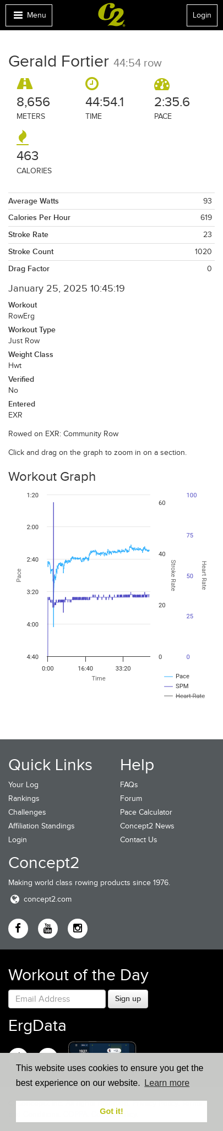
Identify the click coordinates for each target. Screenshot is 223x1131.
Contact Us (138, 840)
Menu (28, 17)
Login (202, 15)
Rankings (24, 798)
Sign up (128, 998)
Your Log (23, 785)
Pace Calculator (146, 812)
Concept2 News (147, 826)
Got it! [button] (111, 1111)
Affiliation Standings (41, 826)
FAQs (129, 785)
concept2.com (40, 899)
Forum (131, 798)
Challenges (27, 812)
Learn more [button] (166, 1083)
